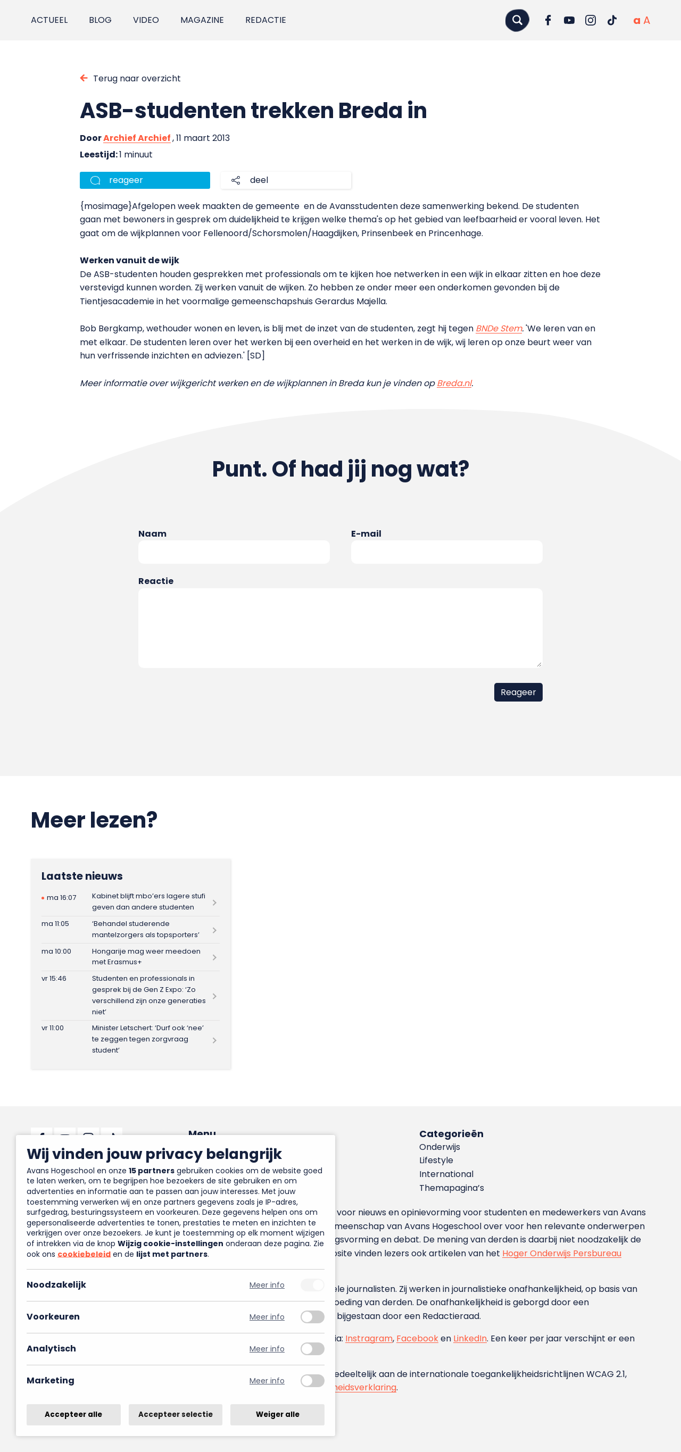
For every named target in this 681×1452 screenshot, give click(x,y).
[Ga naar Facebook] (548, 20)
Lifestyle (436, 1160)
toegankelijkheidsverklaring (339, 1387)
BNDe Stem (499, 328)
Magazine (202, 20)
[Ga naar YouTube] (569, 20)
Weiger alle (278, 1414)
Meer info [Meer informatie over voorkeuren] (267, 1317)
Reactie (155, 581)
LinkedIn (470, 1338)
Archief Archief (137, 138)
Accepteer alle (73, 1414)
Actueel (49, 20)
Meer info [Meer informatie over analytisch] (267, 1349)
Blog (100, 20)
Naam (152, 534)
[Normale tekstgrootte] (637, 20)
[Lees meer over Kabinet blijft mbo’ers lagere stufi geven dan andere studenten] (130, 902)
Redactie (265, 20)
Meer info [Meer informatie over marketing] (267, 1381)
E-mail (366, 534)
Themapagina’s (451, 1188)
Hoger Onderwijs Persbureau (561, 1253)
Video (146, 20)
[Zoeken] (517, 20)
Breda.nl (454, 383)
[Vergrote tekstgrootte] (646, 20)
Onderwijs (439, 1147)
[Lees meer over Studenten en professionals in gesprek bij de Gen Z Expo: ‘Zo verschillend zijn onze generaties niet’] (130, 995)
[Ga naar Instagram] (590, 20)
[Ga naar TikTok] (611, 20)
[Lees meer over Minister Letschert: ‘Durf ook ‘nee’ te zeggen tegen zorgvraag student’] (130, 1039)
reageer (126, 180)
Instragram (369, 1338)
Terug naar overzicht (137, 78)
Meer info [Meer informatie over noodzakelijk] (267, 1285)
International (446, 1174)
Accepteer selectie (175, 1414)
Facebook (417, 1338)
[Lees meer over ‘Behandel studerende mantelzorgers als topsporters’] (130, 930)
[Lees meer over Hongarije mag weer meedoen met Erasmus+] (130, 957)
